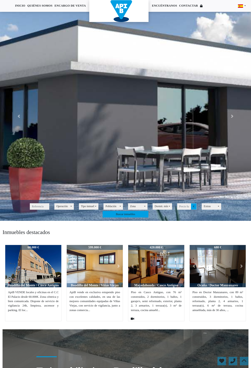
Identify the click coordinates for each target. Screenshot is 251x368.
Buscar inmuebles (125, 214)
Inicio (20, 5)
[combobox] (64, 206)
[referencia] (39, 206)
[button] (19, 116)
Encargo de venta (70, 5)
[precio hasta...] (184, 206)
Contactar (188, 5)
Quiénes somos (40, 5)
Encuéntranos (164, 5)
